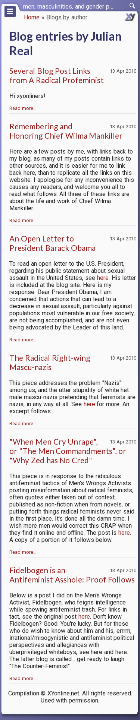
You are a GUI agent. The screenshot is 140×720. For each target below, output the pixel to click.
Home (32, 17)
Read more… (23, 108)
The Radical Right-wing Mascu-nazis (49, 362)
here (103, 277)
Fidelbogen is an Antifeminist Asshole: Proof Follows (72, 574)
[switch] (132, 6)
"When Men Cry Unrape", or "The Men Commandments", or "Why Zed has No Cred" (67, 451)
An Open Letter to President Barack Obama (52, 243)
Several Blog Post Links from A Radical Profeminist (56, 75)
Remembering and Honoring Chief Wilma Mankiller (65, 130)
